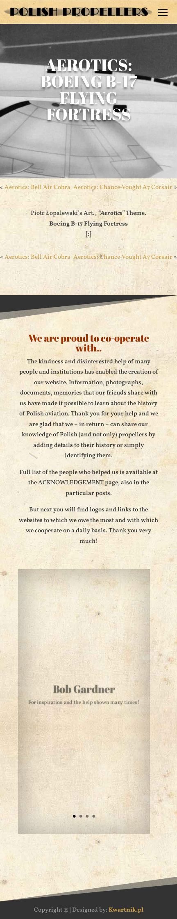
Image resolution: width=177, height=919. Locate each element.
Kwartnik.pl (126, 910)
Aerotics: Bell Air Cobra (37, 187)
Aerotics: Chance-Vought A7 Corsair (122, 187)
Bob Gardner (84, 689)
